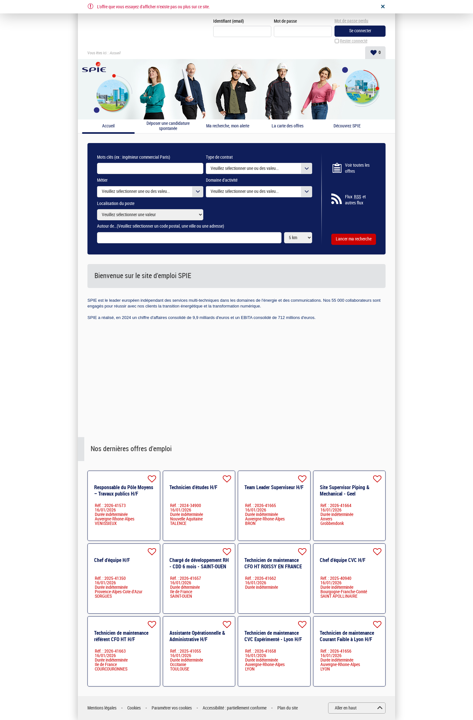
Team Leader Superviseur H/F (274, 487)
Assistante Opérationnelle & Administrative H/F (197, 636)
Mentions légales (101, 708)
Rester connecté (353, 41)
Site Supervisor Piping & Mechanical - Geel (345, 490)
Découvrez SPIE (347, 126)
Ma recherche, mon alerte (227, 126)
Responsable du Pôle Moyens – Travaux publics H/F (123, 490)
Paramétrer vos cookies (172, 708)
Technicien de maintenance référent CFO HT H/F (121, 636)
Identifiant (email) (228, 21)
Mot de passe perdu (351, 21)
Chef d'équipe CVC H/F (342, 560)
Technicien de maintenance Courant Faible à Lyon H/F (347, 636)
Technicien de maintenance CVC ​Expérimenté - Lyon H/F (273, 636)
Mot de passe (285, 21)
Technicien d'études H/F (193, 487)
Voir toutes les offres (357, 168)
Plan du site (287, 708)
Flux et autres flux (355, 200)
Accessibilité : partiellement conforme (235, 708)
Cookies (134, 708)
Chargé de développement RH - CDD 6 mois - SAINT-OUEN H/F (199, 566)
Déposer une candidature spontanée (168, 126)
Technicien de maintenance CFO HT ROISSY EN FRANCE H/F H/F (273, 566)
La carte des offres (288, 126)
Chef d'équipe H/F (112, 560)
